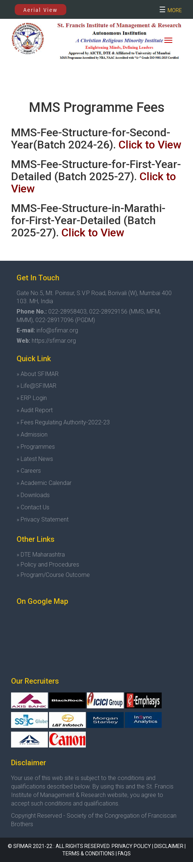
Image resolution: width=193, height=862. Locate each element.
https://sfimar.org (54, 340)
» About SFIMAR (38, 373)
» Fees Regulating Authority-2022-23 (63, 422)
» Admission (32, 434)
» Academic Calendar (44, 482)
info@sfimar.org (57, 330)
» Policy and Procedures (48, 564)
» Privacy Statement (43, 519)
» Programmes (36, 446)
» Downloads (33, 495)
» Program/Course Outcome (53, 574)
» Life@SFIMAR (36, 385)
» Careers (29, 470)
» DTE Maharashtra (41, 554)
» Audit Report (35, 410)
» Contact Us (33, 507)
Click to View (150, 144)
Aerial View (41, 10)
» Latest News (35, 458)
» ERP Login (32, 397)
